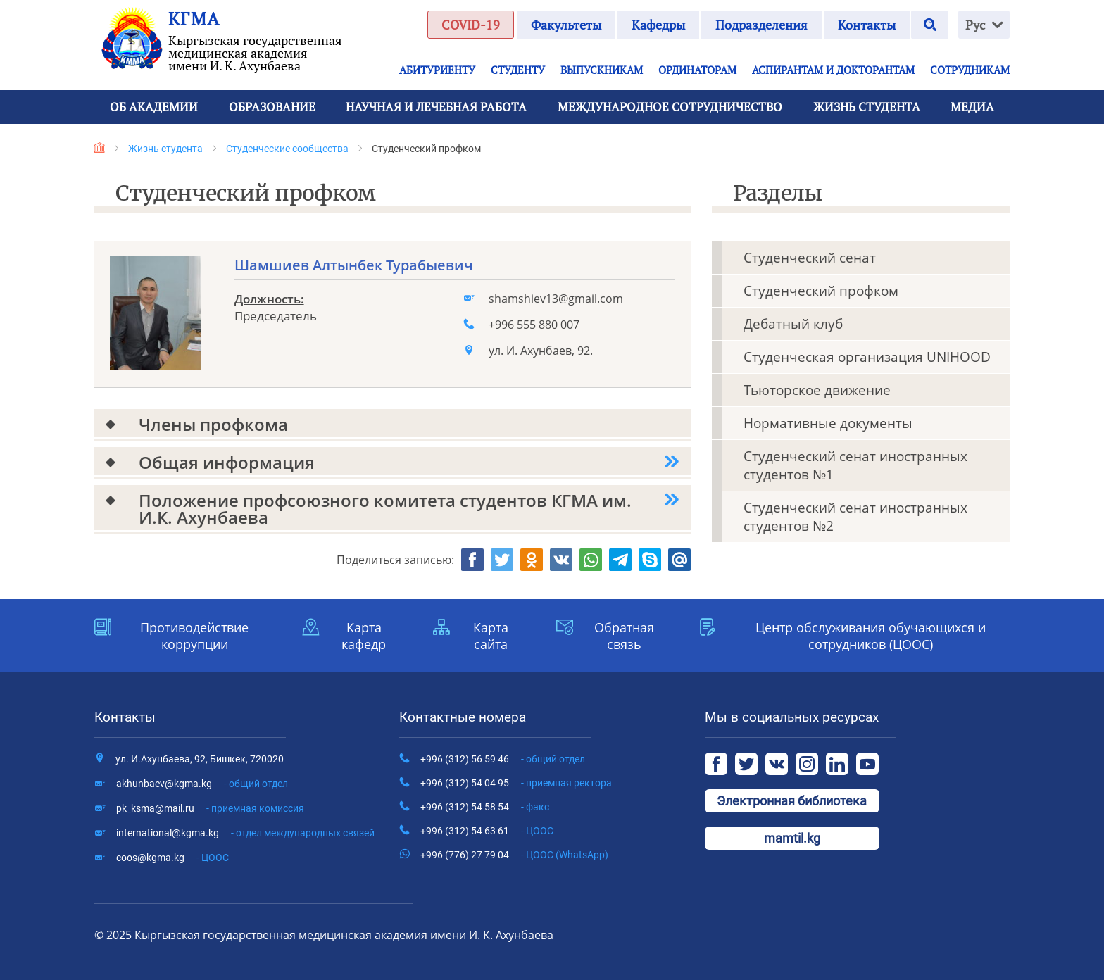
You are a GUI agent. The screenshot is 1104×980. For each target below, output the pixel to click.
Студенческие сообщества (287, 148)
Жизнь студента (165, 148)
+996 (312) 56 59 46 (502, 759)
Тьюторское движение (817, 390)
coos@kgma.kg (172, 857)
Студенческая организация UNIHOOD (867, 357)
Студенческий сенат (810, 258)
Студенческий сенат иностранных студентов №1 (855, 465)
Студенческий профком (821, 291)
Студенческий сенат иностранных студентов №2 (855, 516)
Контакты (867, 24)
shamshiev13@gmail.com (556, 298)
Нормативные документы (828, 423)
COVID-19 (470, 24)
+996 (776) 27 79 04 (514, 854)
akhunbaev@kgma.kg (202, 783)
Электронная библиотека (792, 800)
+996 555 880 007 (534, 324)
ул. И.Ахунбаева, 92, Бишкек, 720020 (199, 759)
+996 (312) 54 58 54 (484, 806)
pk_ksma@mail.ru (210, 808)
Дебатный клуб (793, 324)
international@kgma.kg (245, 832)
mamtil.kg (792, 838)
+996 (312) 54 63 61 (486, 830)
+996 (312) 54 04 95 (516, 783)
